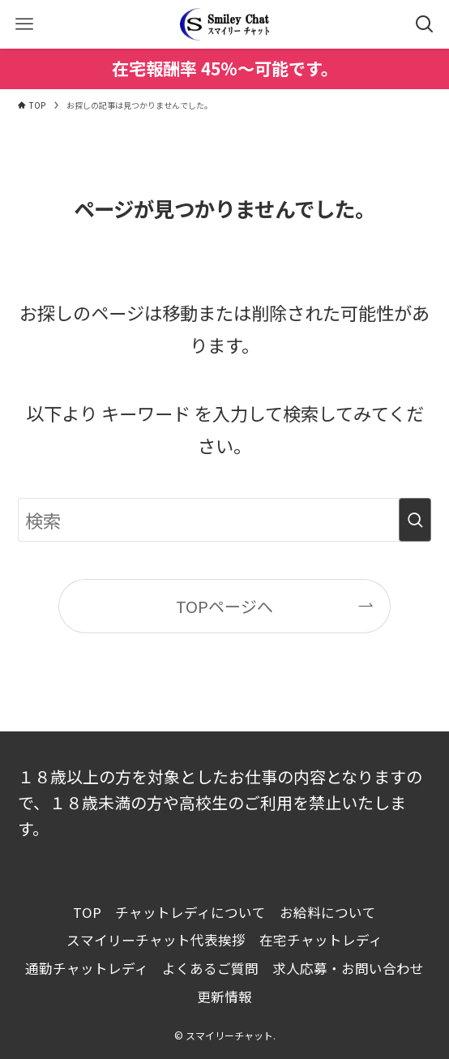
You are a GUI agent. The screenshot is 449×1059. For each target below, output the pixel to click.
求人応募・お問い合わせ (348, 968)
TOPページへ (224, 606)
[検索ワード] (224, 520)
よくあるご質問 (210, 968)
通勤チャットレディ (86, 968)
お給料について (328, 912)
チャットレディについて (190, 912)
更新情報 (224, 996)
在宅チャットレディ (321, 940)
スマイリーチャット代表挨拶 (156, 940)
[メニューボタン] (24, 24)
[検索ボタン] (424, 24)
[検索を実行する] (415, 520)
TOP (87, 912)
